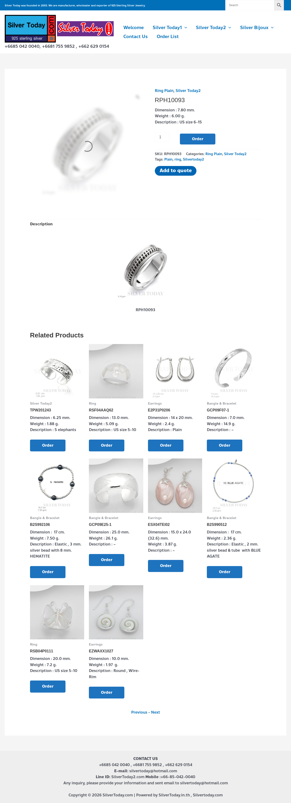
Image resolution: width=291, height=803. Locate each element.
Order (197, 139)
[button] (184, 27)
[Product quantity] (162, 137)
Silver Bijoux (257, 27)
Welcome (133, 27)
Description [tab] (41, 224)
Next (155, 712)
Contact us (135, 36)
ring (177, 159)
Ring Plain (164, 91)
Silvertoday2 (193, 159)
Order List (168, 36)
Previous (139, 712)
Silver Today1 (170, 27)
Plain (168, 159)
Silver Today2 (213, 27)
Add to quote (176, 170)
